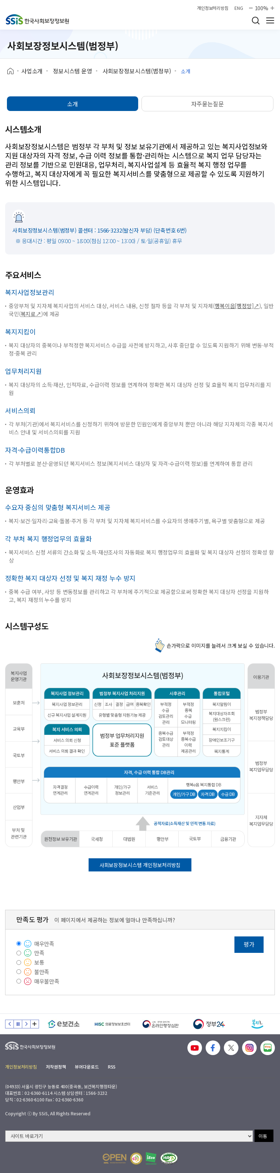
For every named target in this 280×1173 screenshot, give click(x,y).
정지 (17, 1024)
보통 (39, 962)
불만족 (42, 971)
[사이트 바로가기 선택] (129, 1136)
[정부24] (209, 1024)
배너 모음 (34, 1024)
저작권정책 (56, 1066)
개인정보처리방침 (213, 8)
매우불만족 (46, 981)
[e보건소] (63, 1024)
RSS (112, 1066)
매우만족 (44, 943)
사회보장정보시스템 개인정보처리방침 (140, 865)
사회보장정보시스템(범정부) (136, 71)
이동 (262, 1135)
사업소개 (32, 71)
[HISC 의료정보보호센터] (112, 1024)
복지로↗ (31, 314)
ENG (238, 8)
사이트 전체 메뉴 (270, 20)
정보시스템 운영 (72, 71)
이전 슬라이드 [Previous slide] (9, 1024)
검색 (256, 20)
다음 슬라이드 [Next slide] (26, 1024)
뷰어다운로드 (86, 1066)
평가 (249, 944)
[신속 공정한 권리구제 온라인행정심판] (160, 1024)
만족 (39, 953)
